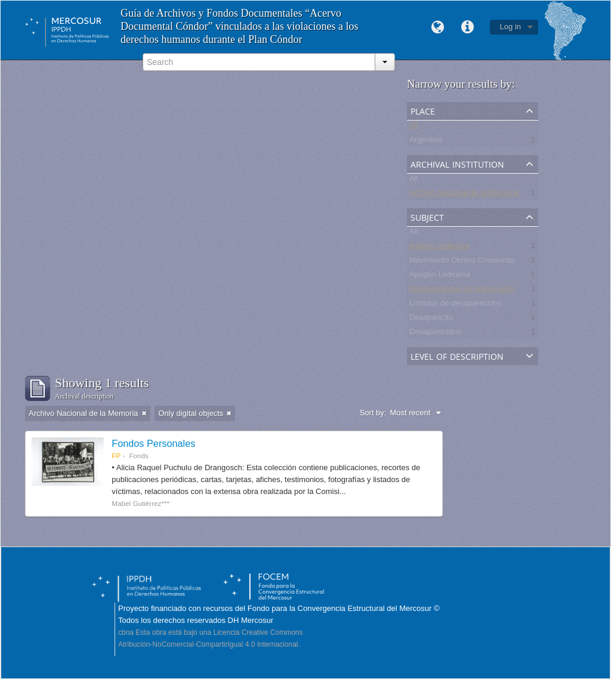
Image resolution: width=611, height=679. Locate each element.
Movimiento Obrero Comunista (461, 262)
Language (438, 27)
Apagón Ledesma (439, 276)
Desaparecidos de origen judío (461, 290)
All (413, 127)
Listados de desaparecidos (455, 305)
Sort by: (373, 412)
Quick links (468, 27)
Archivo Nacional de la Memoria (464, 194)
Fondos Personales (153, 443)
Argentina (426, 141)
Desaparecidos (435, 333)
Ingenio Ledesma (439, 247)
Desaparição (431, 319)
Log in (510, 26)
